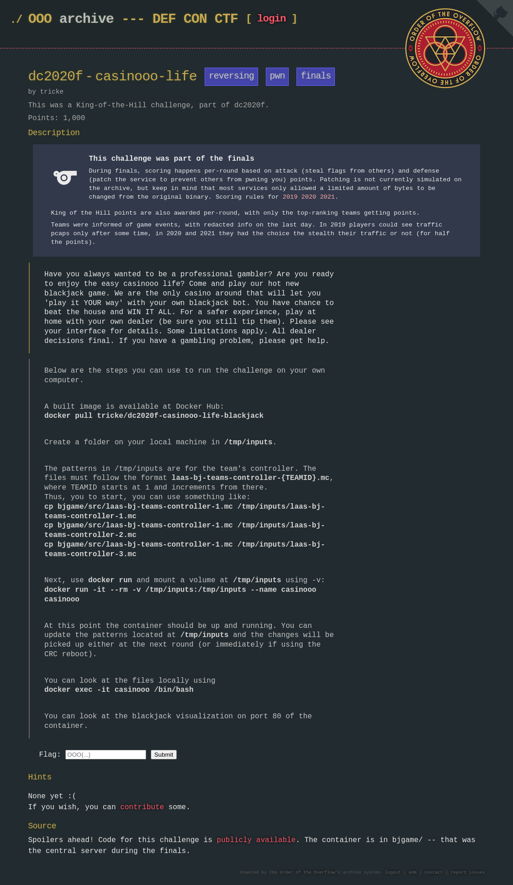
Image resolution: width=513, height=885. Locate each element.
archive (86, 19)
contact (433, 872)
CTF (226, 19)
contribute (142, 807)
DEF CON (180, 19)
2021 (327, 197)
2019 (290, 197)
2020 (308, 197)
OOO (40, 19)
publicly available (256, 840)
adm (413, 872)
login (271, 21)
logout (393, 872)
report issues (468, 872)
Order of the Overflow (307, 872)
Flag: (50, 754)
